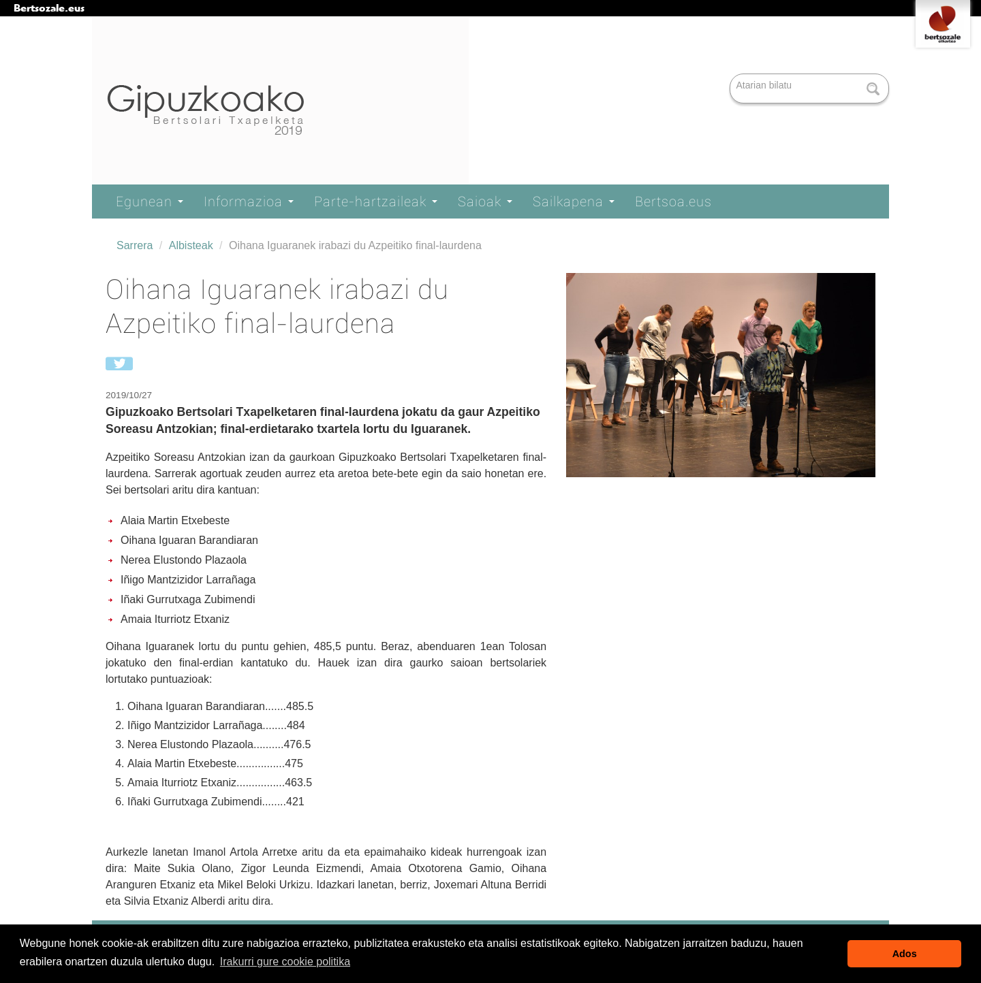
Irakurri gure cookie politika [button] (285, 961)
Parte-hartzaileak (375, 201)
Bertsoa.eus (673, 201)
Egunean (149, 201)
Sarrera (134, 245)
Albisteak (191, 245)
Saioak (485, 201)
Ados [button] (904, 953)
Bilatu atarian (731, 74)
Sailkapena (573, 201)
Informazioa (249, 201)
